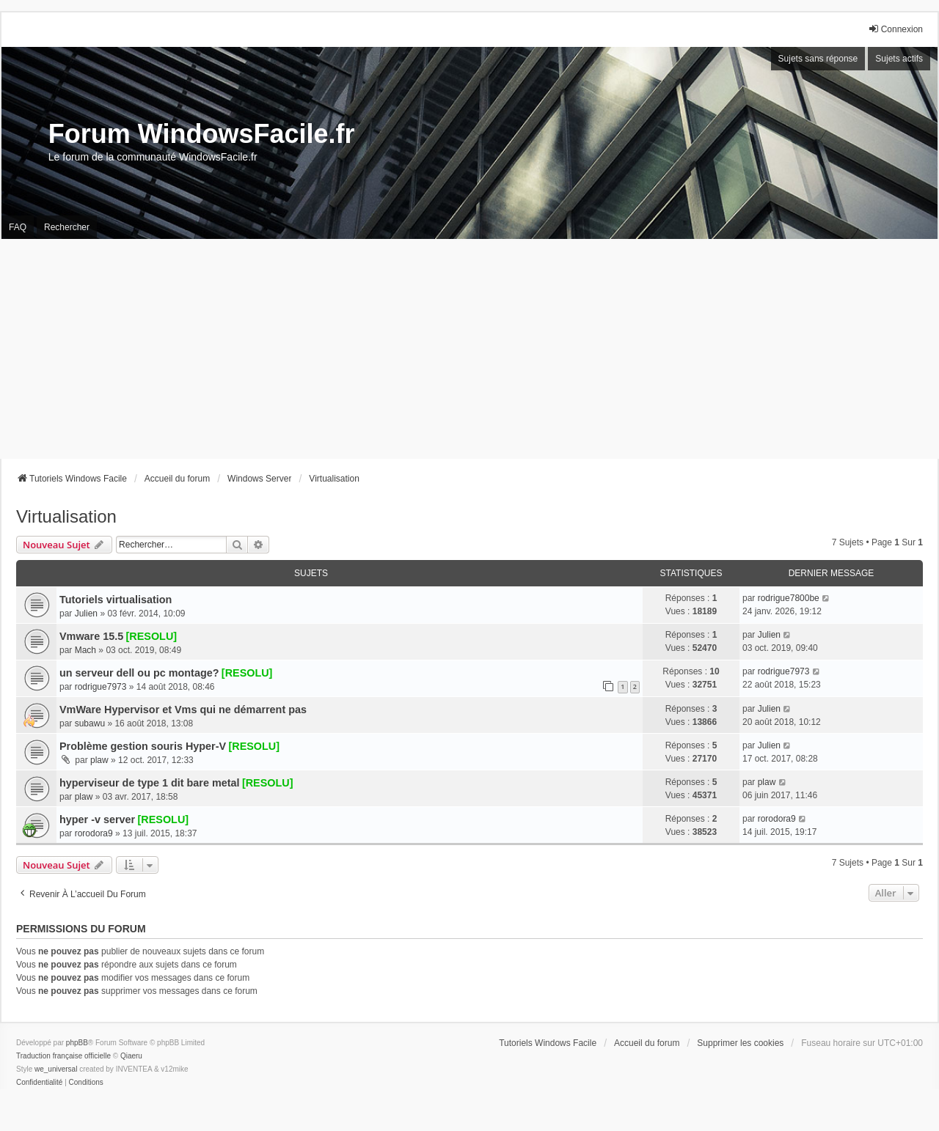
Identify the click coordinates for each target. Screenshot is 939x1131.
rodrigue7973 (101, 687)
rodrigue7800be (788, 598)
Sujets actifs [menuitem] (899, 59)
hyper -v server (97, 819)
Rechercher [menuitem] (66, 227)
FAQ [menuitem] (17, 227)
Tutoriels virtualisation (115, 599)
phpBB (77, 1043)
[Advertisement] (469, 349)
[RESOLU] (152, 636)
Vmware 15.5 (91, 636)
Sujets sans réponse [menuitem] (818, 59)
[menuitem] (39, 1082)
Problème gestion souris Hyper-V (142, 746)
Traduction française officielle (63, 1056)
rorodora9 (94, 833)
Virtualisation (66, 516)
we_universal (55, 1069)
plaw (99, 760)
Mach (85, 650)
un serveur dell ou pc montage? (139, 673)
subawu (90, 723)
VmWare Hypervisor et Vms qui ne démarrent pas (183, 709)
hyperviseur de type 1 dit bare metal (149, 783)
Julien (86, 613)
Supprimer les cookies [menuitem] (740, 1043)
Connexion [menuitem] (895, 28)
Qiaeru (131, 1056)
